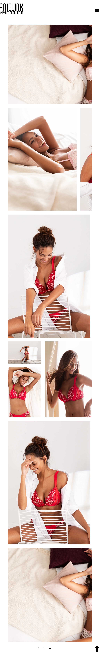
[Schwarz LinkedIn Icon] (49, 647)
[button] (96, 10)
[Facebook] (43, 647)
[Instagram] (38, 647)
